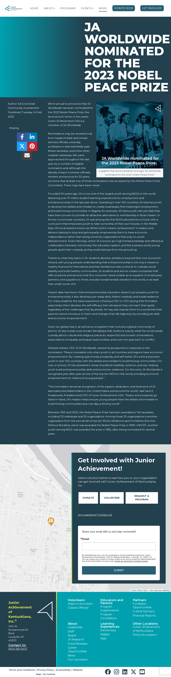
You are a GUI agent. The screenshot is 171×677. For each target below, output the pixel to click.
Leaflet (133, 590)
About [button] (72, 623)
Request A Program (141, 497)
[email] (27, 156)
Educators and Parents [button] (111, 602)
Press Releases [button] (77, 643)
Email (85, 539)
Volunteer (112, 497)
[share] (22, 138)
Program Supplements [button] (109, 608)
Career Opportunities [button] (77, 649)
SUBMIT (119, 570)
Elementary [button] (108, 630)
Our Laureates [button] (77, 659)
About (48, 8)
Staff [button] (71, 631)
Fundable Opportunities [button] (142, 605)
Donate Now (123, 8)
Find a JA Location (145, 634)
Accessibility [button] (63, 669)
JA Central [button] (49, 674)
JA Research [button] (76, 639)
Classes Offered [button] (78, 607)
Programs (68, 8)
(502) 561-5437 (17, 648)
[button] (54, 8)
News (103, 8)
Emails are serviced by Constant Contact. (131, 561)
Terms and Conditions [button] (22, 669)
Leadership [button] (75, 627)
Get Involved (152, 8)
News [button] (71, 655)
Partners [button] (139, 600)
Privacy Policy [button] (45, 669)
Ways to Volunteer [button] (80, 603)
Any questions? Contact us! (95, 514)
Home (34, 8)
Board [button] (72, 635)
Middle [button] (105, 634)
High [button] (103, 638)
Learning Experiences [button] (109, 625)
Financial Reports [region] (144, 615)
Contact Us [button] (17, 645)
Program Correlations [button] (108, 616)
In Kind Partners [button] (143, 611)
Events (86, 8)
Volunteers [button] (76, 600)
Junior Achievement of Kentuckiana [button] (146, 628)
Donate (88, 497)
